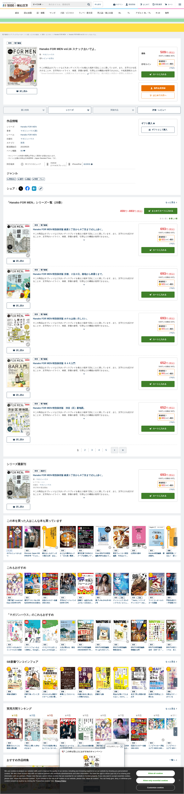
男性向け (11, 184)
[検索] (89, 4)
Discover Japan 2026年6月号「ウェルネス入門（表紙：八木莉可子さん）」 (32, 559)
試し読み (21, 96)
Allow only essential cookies (155, 780)
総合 (17, 13)
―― (43, 487)
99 (23, 156)
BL (120, 13)
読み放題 (28, 13)
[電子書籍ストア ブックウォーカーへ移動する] (12, 39)
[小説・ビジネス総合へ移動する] (32, 39)
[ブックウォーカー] (15, 4)
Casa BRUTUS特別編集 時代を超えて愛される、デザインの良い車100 (103, 559)
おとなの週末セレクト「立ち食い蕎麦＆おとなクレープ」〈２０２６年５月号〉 (67, 559)
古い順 (163, 223)
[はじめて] (144, 4)
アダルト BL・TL (143, 13)
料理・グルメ (38, 184)
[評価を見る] (46, 63)
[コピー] (41, 193)
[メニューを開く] (180, 4)
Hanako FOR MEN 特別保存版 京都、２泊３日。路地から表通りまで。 (68, 279)
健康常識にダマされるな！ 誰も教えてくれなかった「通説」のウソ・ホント (173, 559)
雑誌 (27, 184)
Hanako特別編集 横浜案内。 (156, 559)
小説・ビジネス (67, 13)
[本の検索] (39, 4)
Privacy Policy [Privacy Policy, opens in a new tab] (60, 781)
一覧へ (173, 765)
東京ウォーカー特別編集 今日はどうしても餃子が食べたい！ (120, 559)
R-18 (158, 13)
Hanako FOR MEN (29, 132)
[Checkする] (35, 89)
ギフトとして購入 (158, 134)
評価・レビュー (159, 115)
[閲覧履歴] (157, 4)
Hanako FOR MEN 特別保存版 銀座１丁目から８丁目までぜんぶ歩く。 (68, 234)
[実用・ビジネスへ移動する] (46, 39)
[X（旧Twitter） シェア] (21, 193)
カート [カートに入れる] (158, 255)
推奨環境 (88, 169)
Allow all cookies (155, 773)
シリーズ (78, 115)
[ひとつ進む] (114, 455)
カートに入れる (158, 79)
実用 (22, 148)
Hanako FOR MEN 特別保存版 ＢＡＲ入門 (54, 368)
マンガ (52, 13)
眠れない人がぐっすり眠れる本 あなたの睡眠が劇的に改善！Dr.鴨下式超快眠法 (50, 559)
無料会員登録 (157, 93)
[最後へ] (122, 455)
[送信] (89, 4)
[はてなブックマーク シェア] (34, 193)
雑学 (20, 184)
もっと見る (171, 207)
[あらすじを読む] (87, 75)
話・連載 (40, 13)
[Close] (180, 780)
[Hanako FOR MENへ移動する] (60, 39)
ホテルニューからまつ (14, 559)
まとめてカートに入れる (160, 216)
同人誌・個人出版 (105, 13)
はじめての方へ (158, 100)
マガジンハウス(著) (29, 136)
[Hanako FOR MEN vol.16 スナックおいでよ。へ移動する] (83, 39)
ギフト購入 (148, 128)
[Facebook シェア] (27, 193)
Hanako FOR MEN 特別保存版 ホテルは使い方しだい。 (61, 323)
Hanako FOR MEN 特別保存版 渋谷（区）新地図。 (59, 413)
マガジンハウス (48, 59)
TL (128, 13)
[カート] (168, 4)
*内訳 (172, 73)
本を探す (98, 4)
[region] (92, 780)
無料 (167, 13)
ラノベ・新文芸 (85, 13)
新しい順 (172, 223)
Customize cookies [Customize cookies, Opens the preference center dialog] (155, 788)
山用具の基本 (136, 558)
